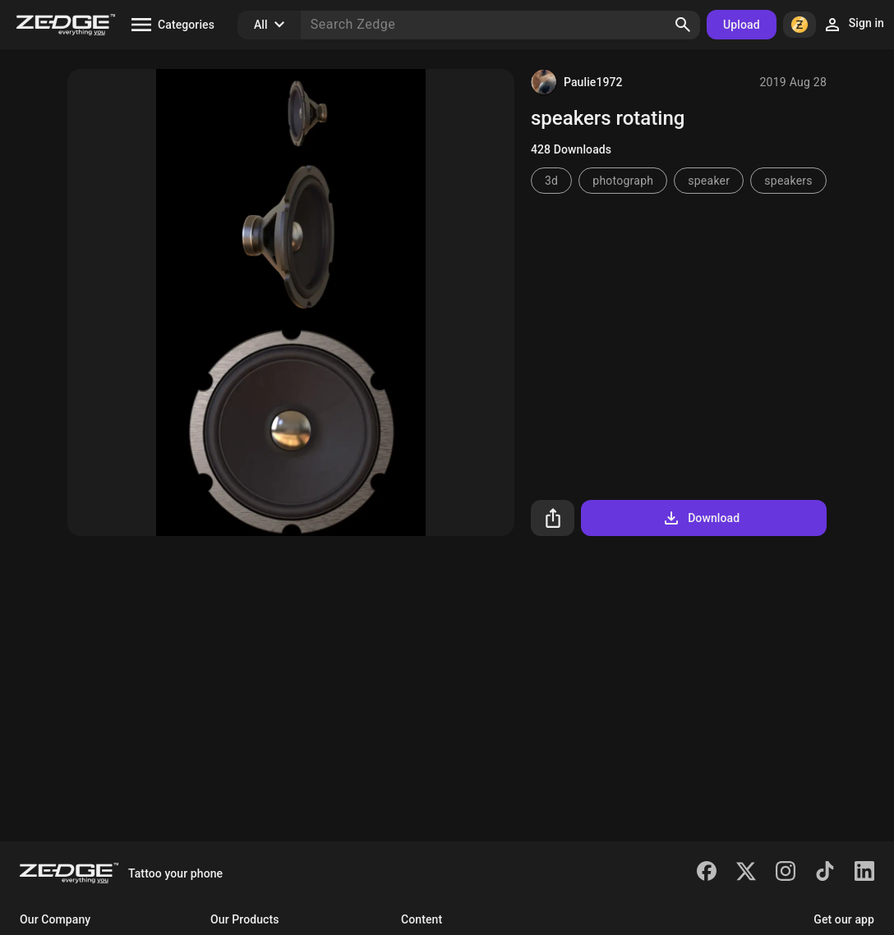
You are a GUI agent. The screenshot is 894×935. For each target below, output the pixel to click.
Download (700, 518)
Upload (741, 24)
